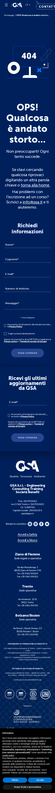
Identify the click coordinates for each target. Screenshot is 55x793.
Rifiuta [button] (15, 780)
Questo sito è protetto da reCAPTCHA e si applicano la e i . (27, 340)
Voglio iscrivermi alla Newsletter (21, 334)
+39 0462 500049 (29, 573)
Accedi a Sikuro (27, 540)
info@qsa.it (33, 202)
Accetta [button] (40, 780)
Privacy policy (10, 341)
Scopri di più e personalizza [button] (27, 787)
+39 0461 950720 (29, 605)
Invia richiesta (27, 352)
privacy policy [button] (38, 741)
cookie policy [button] (8, 755)
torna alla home (35, 185)
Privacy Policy (15, 326)
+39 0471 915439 (29, 634)
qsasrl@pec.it (27, 513)
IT (28, 5)
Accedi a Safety (27, 534)
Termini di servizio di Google (33, 341)
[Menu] (6, 5)
